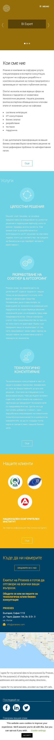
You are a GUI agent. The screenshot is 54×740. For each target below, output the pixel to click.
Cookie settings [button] (38, 730)
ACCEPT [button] (27, 735)
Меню (44, 6)
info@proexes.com (16, 624)
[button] (4, 25)
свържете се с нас (27, 567)
